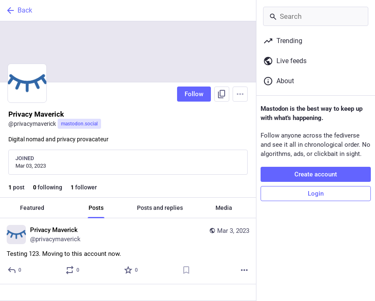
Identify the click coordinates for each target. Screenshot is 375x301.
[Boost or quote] (73, 270)
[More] (244, 270)
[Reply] (15, 270)
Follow (194, 94)
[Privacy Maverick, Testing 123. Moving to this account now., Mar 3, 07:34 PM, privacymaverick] (128, 251)
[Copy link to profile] (221, 94)
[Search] (315, 16)
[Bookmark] (186, 270)
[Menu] (240, 94)
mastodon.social (79, 124)
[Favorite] (131, 270)
